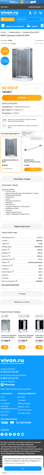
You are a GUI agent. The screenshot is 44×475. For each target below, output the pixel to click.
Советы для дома (24, 410)
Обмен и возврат (24, 403)
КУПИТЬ (22, 98)
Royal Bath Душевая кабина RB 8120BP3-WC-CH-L (9, 336)
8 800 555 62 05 (9, 378)
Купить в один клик (9, 103)
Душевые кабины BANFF (31, 32)
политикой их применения (14, 463)
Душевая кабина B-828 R (10, 161)
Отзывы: (13, 43)
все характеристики (10, 285)
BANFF (39, 237)
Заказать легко (23, 407)
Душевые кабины (14, 32)
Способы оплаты (24, 413)
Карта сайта (5, 412)
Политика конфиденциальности (9, 407)
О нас (3, 397)
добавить (33, 169)
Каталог (3, 32)
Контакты (4, 415)
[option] (22, 64)
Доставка (21, 397)
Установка (21, 400)
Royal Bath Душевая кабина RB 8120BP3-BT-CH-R (26, 336)
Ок (23, 468)
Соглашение (5, 403)
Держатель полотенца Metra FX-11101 (32, 161)
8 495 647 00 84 (9, 371)
